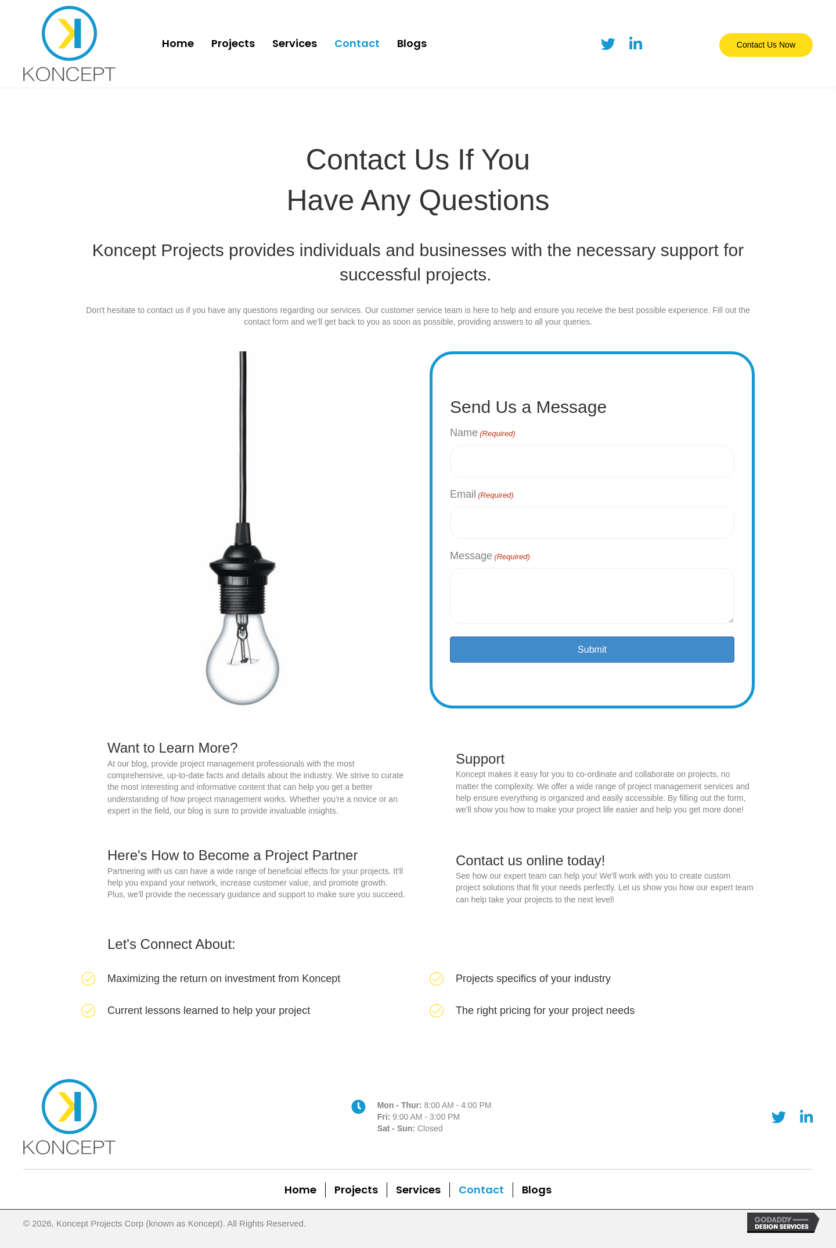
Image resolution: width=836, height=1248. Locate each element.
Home (300, 1185)
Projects (356, 1185)
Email (482, 491)
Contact (481, 1185)
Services (418, 1185)
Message (490, 551)
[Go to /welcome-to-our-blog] (243, 777)
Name (483, 433)
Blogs (537, 1185)
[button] (766, 44)
